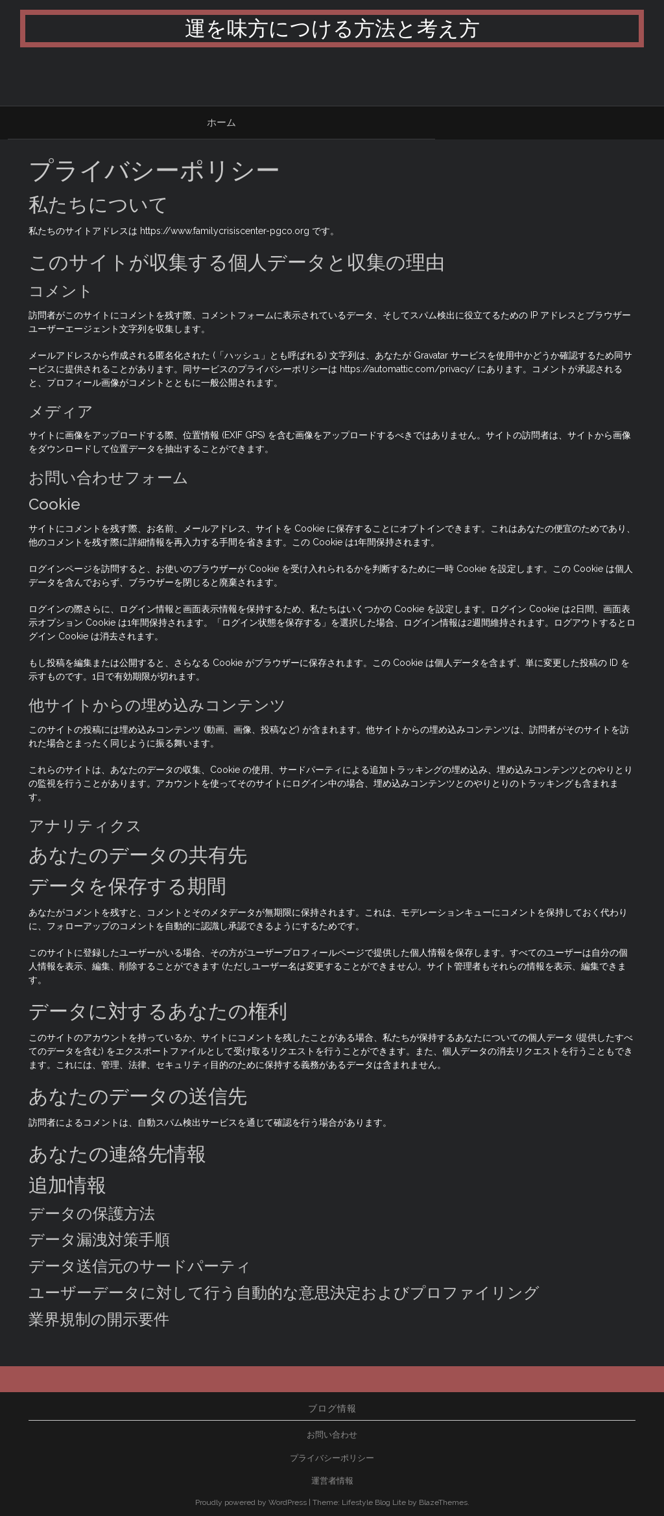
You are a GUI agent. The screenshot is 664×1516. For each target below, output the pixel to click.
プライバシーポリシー (332, 1458)
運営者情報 (332, 1481)
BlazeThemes (443, 1502)
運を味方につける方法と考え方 (332, 28)
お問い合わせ (332, 1434)
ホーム (221, 122)
